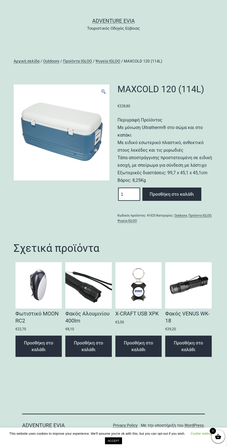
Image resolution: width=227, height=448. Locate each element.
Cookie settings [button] (201, 433)
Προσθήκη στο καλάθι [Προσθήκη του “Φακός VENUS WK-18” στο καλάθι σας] (188, 346)
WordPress (194, 425)
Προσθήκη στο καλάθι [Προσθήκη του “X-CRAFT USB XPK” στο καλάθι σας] (138, 346)
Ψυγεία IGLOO (108, 61)
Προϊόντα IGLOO (77, 61)
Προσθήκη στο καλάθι (172, 194)
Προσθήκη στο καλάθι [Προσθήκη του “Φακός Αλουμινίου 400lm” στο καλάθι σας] (88, 346)
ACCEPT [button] (113, 440)
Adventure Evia (113, 21)
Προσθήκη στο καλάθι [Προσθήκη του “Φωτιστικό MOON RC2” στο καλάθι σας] (38, 346)
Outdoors (51, 61)
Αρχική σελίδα (27, 61)
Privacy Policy (125, 425)
